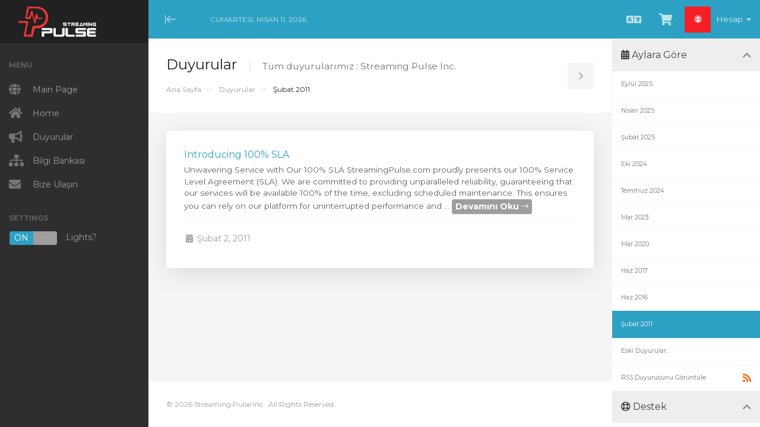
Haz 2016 (634, 297)
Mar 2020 (635, 244)
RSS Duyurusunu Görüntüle (686, 378)
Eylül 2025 (637, 84)
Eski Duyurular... (645, 351)
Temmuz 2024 (642, 191)
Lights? (53, 238)
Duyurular (237, 89)
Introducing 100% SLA (236, 154)
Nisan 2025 (637, 110)
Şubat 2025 (638, 137)
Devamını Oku (491, 206)
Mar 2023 (635, 217)
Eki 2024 (634, 164)
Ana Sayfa (183, 89)
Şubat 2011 (637, 324)
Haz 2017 (634, 271)
